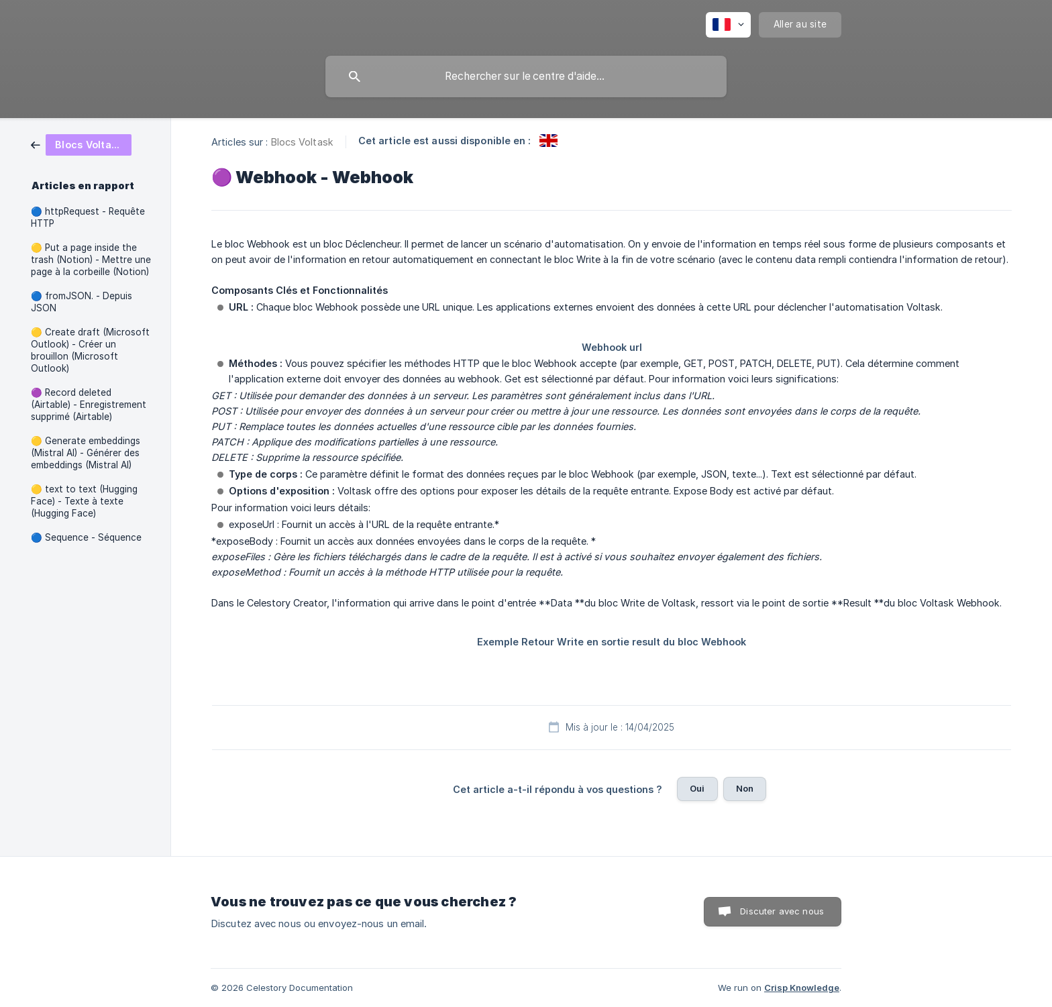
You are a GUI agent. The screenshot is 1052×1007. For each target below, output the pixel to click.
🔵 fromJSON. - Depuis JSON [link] (81, 301)
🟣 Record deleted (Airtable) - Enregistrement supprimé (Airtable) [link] (88, 404)
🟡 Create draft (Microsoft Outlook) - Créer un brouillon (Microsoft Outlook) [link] (90, 350)
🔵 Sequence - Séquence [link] (86, 537)
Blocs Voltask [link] (302, 142)
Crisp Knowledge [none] (801, 987)
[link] (81, 144)
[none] (728, 25)
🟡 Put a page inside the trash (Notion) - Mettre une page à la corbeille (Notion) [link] (91, 259)
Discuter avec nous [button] (782, 911)
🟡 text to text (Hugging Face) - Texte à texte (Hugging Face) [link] (84, 501)
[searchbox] (526, 76)
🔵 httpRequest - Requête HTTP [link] (88, 217)
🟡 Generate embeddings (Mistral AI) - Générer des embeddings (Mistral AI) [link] (85, 452)
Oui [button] (697, 788)
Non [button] (744, 788)
